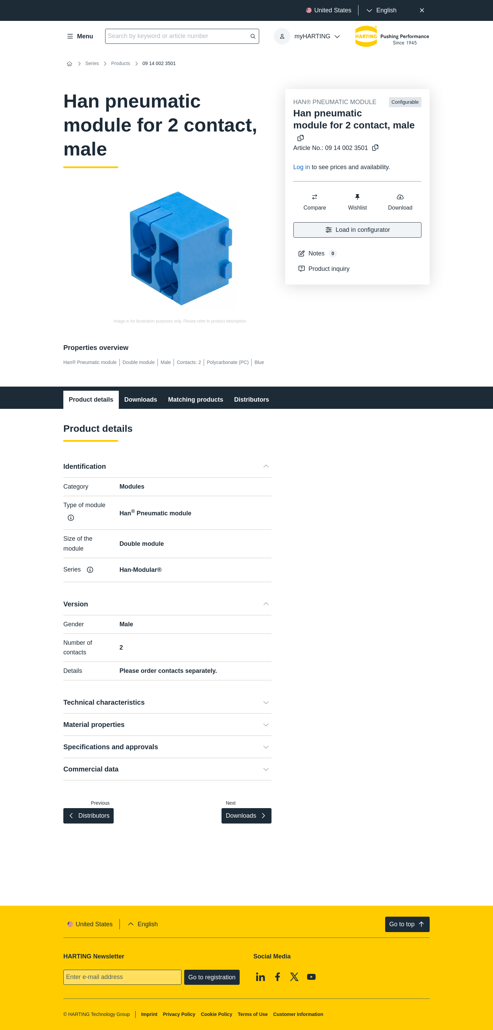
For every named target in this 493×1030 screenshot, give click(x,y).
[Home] (69, 64)
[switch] (314, 197)
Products (120, 63)
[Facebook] (277, 976)
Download (400, 202)
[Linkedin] (260, 976)
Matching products (195, 399)
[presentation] (381, 10)
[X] (294, 976)
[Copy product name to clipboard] (299, 138)
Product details (91, 399)
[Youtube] (311, 976)
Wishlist (357, 202)
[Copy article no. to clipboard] (373, 148)
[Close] (422, 10)
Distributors (251, 399)
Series (92, 63)
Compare (314, 202)
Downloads (140, 399)
